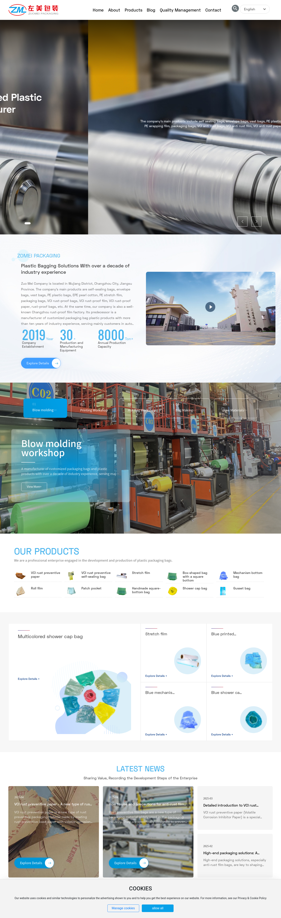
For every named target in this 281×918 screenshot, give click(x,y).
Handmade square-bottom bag (146, 590)
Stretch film (141, 573)
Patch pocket (91, 588)
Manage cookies (123, 908)
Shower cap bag (195, 588)
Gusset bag (241, 588)
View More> (34, 486)
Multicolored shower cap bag (50, 636)
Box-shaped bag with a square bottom (195, 576)
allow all (157, 908)
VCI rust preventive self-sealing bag (96, 574)
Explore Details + (29, 678)
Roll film (37, 588)
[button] (28, 223)
